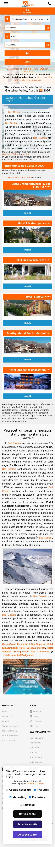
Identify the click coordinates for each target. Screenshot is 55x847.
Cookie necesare (18, 789)
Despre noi (7, 716)
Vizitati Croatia (36, 762)
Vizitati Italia (35, 752)
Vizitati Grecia (36, 742)
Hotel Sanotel (35, 296)
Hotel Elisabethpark (31, 223)
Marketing (18, 797)
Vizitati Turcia (35, 747)
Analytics (41, 789)
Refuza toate (27, 814)
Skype (34, 726)
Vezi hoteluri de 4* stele (20, 177)
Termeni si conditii (10, 726)
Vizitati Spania (36, 757)
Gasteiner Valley (10, 154)
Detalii (27, 213)
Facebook (35, 711)
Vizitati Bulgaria (36, 738)
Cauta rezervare (9, 740)
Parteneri (27, 804)
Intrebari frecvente (10, 730)
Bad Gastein (14, 112)
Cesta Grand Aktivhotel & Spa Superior (31, 185)
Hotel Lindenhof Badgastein (27, 370)
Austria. (26, 154)
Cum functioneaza (10, 735)
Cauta (28, 61)
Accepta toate (27, 834)
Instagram (35, 721)
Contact (5, 721)
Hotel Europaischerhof (30, 260)
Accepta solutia (27, 824)
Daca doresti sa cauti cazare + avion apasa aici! (27, 70)
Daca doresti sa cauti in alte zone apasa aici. (33, 78)
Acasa (4, 711)
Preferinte (37, 797)
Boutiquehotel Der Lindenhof (26, 333)
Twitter (34, 716)
